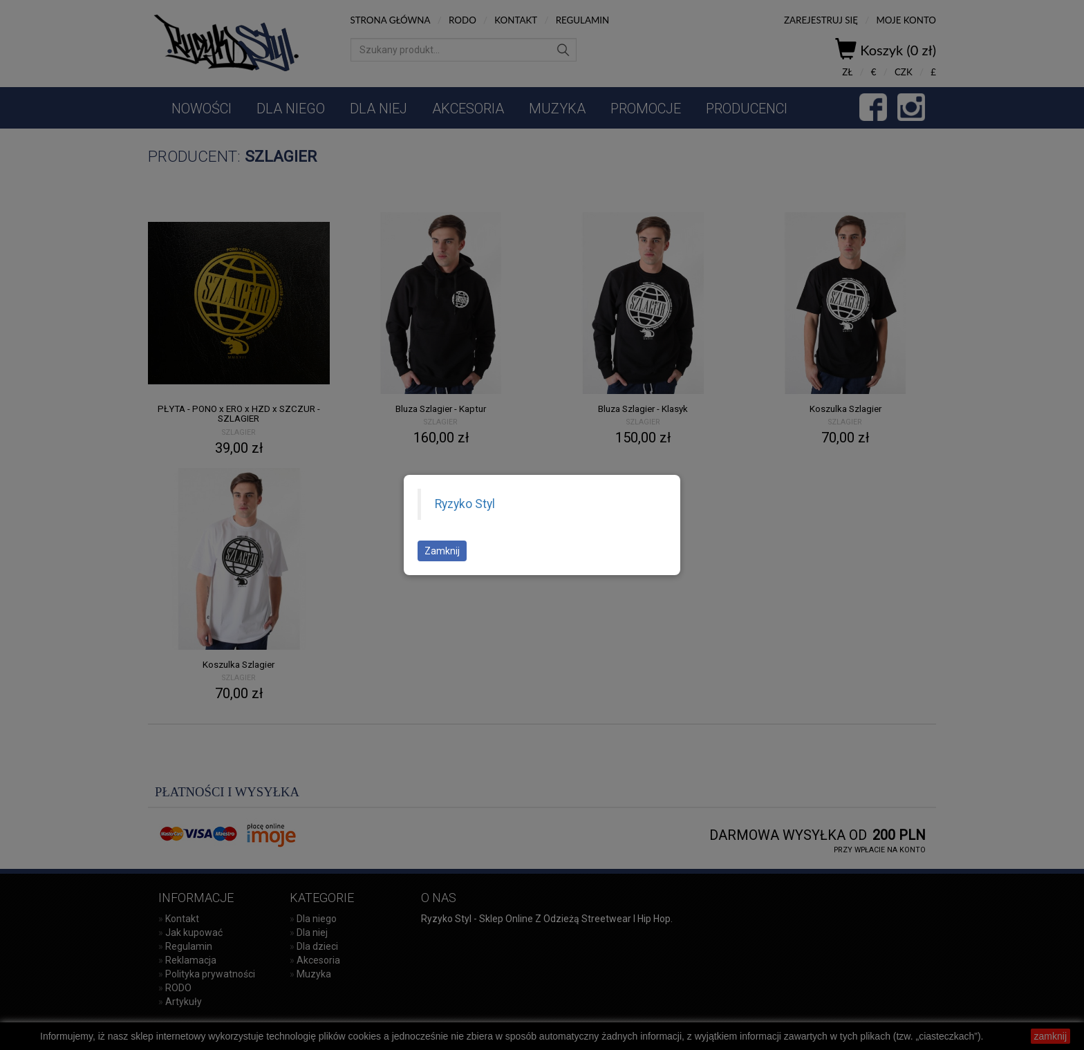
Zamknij (442, 550)
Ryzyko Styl (465, 504)
